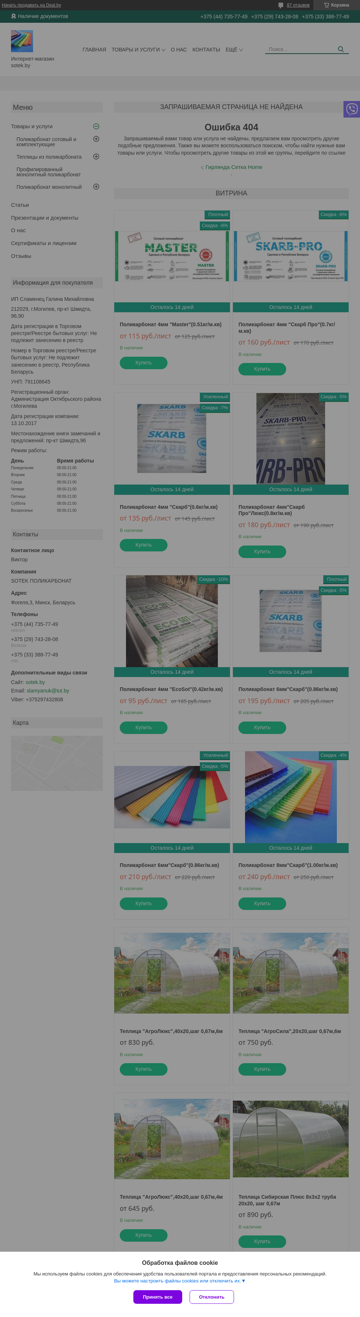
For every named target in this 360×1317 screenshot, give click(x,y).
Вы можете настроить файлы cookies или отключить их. (177, 1281)
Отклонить (211, 1297)
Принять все (158, 1297)
